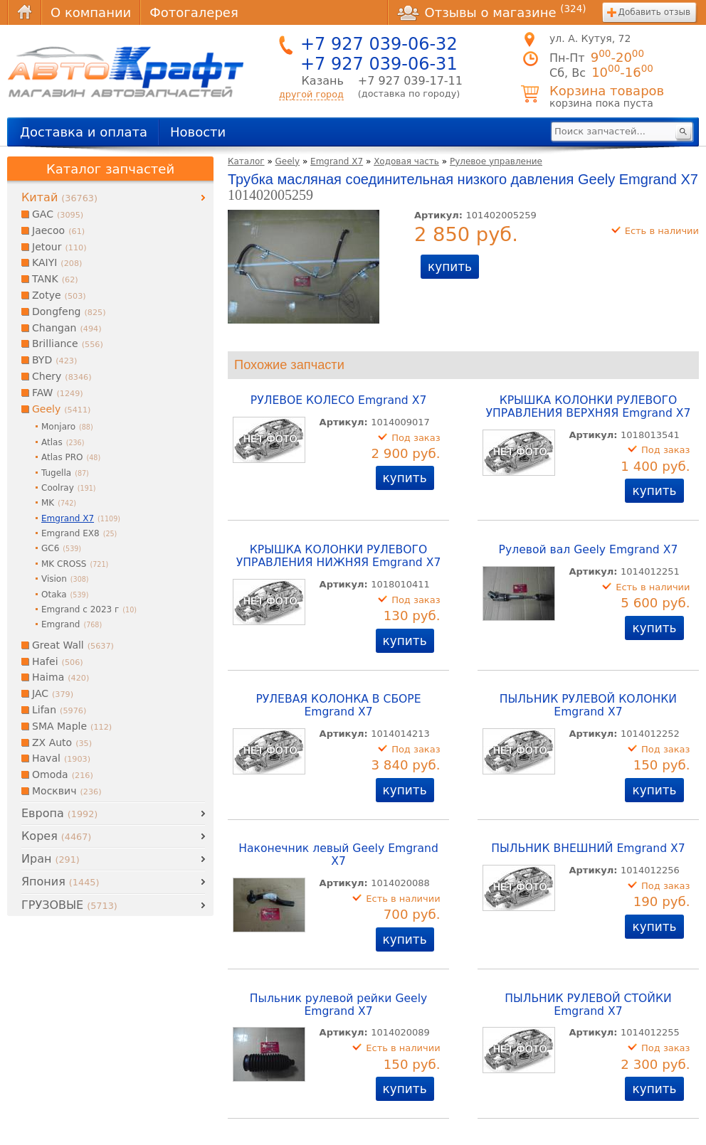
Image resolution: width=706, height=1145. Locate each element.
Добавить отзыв (654, 12)
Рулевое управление (496, 161)
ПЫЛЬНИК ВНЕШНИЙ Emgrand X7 (588, 848)
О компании (91, 12)
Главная (24, 12)
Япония (60, 881)
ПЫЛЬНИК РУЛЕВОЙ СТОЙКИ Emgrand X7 (588, 1005)
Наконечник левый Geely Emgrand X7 (338, 855)
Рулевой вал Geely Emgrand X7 (588, 549)
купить (450, 267)
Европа (59, 813)
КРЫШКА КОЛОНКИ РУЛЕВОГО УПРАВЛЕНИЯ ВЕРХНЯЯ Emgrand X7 (587, 407)
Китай (59, 197)
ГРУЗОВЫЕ (69, 905)
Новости (198, 131)
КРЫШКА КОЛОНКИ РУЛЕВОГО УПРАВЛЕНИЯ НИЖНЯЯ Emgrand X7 (338, 556)
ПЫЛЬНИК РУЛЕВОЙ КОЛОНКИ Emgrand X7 (588, 705)
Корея (56, 836)
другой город (311, 94)
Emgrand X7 (336, 161)
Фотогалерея (193, 12)
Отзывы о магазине (491, 12)
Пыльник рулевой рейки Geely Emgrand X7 (338, 1005)
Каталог (246, 161)
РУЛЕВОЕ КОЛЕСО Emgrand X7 (339, 400)
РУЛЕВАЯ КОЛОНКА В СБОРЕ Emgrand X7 (338, 705)
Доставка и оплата (83, 131)
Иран (50, 859)
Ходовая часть (406, 161)
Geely (287, 161)
